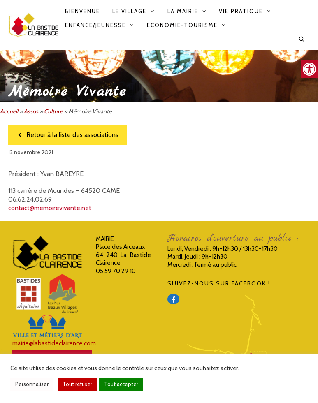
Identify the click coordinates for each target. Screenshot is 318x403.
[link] (309, 69)
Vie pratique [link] (248, 11)
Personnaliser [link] (32, 384)
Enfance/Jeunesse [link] (102, 25)
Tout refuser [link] (77, 384)
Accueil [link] (9, 111)
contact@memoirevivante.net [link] (49, 208)
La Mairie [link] (190, 11)
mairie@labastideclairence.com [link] (54, 343)
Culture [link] (53, 111)
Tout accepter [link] (121, 384)
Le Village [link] (136, 11)
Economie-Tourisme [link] (189, 25)
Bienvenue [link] (82, 11)
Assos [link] (31, 111)
